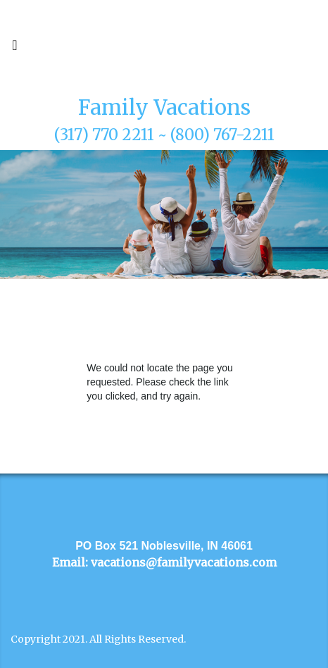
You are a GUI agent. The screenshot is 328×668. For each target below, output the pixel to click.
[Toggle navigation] (15, 48)
